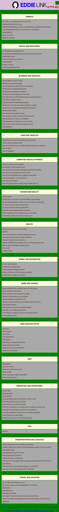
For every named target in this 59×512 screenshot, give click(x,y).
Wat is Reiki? (6, 248)
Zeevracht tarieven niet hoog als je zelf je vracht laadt (18, 469)
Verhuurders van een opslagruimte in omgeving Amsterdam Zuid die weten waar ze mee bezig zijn (26, 462)
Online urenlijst (6, 372)
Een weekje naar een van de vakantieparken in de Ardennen (20, 485)
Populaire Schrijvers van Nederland (12, 59)
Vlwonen (5, 431)
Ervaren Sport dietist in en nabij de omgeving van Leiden (19, 234)
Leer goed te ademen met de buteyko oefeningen (17, 237)
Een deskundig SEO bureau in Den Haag (14, 401)
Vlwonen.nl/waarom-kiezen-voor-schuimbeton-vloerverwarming (21, 302)
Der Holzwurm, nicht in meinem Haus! (13, 167)
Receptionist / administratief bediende (13, 342)
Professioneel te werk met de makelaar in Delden (16, 307)
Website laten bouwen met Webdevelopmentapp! (17, 418)
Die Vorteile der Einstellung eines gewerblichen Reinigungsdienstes (22, 54)
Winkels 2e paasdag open (9, 350)
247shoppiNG (6, 364)
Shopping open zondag (9, 493)
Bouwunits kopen (7, 393)
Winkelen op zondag (8, 38)
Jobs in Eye (5, 329)
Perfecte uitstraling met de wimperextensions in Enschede (19, 213)
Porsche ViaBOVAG (7, 151)
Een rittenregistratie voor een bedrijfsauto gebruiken (17, 444)
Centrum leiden (6, 197)
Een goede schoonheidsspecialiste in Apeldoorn (16, 210)
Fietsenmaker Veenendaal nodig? (12, 143)
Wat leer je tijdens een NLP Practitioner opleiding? (17, 272)
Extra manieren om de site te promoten (14, 404)
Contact (51, 511)
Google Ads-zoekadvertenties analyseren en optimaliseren (19, 410)
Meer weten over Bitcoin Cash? (11, 100)
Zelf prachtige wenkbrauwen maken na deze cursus (17, 216)
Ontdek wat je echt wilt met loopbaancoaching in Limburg (19, 105)
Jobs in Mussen (6, 331)
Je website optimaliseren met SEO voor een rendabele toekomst (21, 412)
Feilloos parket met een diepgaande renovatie (15, 294)
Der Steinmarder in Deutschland (11, 291)
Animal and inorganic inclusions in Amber (14, 229)
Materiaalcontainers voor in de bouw (13, 453)
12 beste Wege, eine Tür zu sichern (12, 81)
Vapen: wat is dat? (7, 35)
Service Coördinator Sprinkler (11, 345)
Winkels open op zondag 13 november (13, 275)
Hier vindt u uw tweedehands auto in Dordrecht (16, 21)
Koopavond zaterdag (8, 450)
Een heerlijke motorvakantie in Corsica (13, 482)
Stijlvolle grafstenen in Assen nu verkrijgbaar (15, 119)
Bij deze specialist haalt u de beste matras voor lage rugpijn (19, 288)
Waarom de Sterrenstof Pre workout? (13, 348)
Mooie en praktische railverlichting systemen (15, 102)
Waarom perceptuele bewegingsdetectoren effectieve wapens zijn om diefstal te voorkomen (26, 500)
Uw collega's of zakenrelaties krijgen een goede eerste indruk (20, 496)
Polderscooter (6, 340)
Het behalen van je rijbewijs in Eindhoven (14, 91)
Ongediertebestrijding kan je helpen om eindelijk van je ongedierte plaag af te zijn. (26, 27)
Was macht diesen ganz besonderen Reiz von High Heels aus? (20, 183)
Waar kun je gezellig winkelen (11, 67)
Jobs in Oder (6, 334)
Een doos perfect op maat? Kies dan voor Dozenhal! (17, 86)
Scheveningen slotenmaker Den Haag (13, 113)
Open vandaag (6, 148)
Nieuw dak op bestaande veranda (12, 369)
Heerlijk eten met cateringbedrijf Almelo (14, 89)
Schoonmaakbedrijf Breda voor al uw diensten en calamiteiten (20, 30)
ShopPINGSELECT (7, 32)
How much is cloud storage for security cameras (16, 172)
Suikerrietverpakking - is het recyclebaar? (14, 178)
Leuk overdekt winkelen (9, 305)
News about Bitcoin (8, 337)
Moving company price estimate (11, 455)
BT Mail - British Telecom (9, 264)
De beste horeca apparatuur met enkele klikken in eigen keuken (21, 199)
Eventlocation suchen (8, 56)
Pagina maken (28, 511)
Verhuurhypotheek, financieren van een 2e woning (17, 121)
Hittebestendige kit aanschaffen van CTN (14, 299)
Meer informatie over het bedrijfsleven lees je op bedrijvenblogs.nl (22, 97)
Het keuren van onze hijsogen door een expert (16, 94)
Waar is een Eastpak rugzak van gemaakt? (14, 375)
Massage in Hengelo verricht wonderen (13, 240)
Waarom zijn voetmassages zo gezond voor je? (16, 245)
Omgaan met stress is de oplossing (12, 458)
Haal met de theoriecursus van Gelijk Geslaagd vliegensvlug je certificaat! (23, 145)
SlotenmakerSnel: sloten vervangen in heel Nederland (18, 116)
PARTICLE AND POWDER (9, 110)
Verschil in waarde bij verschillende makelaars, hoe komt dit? (20, 466)
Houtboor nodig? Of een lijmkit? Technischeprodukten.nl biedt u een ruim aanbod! (26, 447)
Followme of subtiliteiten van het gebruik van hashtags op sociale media (23, 407)
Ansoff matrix (6, 391)
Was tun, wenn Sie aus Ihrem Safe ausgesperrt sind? (17, 124)
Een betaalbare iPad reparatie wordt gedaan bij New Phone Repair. (22, 170)
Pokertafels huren (7, 490)
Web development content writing (12, 415)
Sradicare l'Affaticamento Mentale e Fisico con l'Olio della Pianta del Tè (23, 243)
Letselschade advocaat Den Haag (12, 24)
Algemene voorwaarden (40, 511)
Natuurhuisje (6, 488)
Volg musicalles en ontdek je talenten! (13, 269)
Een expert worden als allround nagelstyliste (15, 205)
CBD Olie (5, 232)
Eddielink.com (18, 511)
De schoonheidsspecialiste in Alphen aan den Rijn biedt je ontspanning (23, 202)
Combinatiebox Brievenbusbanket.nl (13, 51)
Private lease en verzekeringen (11, 267)
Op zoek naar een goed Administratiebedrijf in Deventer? (19, 108)
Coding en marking (7, 366)
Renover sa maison (7, 65)
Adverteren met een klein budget (12, 83)
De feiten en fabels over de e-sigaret (13, 164)
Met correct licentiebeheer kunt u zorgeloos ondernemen (19, 175)
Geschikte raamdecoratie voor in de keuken (15, 296)
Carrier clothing (6, 396)
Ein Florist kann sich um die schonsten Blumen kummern (19, 140)
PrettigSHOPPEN (7, 62)
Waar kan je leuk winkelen (10, 181)
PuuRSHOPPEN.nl (7, 127)
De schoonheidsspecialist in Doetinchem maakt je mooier (19, 399)
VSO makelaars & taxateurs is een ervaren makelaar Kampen (20, 313)
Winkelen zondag (7, 251)
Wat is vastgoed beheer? (9, 315)
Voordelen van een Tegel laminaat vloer (14, 310)
